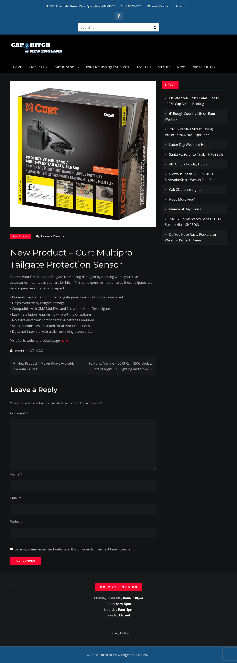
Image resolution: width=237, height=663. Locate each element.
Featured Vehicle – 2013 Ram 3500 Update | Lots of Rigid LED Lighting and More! (121, 366)
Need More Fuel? (182, 199)
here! (64, 340)
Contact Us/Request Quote (108, 67)
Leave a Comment (54, 236)
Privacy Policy (118, 633)
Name (16, 474)
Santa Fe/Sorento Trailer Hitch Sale (196, 154)
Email (15, 498)
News (181, 67)
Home (17, 67)
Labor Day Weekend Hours (190, 144)
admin (19, 350)
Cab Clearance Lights (185, 189)
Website (16, 521)
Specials (164, 67)
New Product (20, 236)
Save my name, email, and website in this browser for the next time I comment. (74, 549)
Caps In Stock (65, 67)
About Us (144, 67)
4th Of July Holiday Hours (188, 164)
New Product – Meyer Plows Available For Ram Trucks (44, 366)
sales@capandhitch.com (166, 6)
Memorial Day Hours (185, 209)
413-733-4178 (131, 6)
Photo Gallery (203, 67)
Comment (19, 413)
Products (36, 67)
